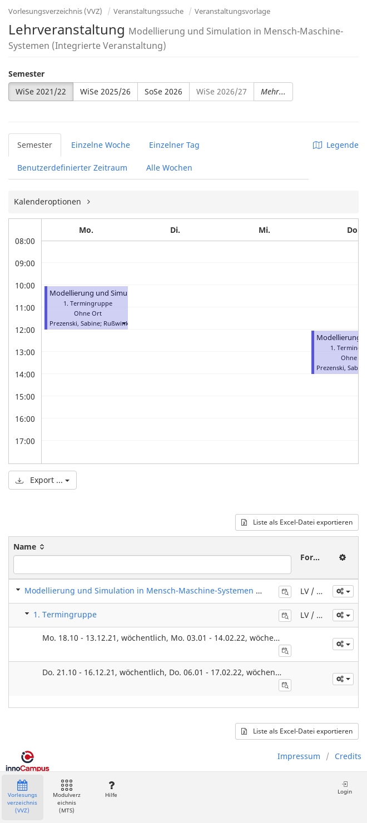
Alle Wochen (169, 167)
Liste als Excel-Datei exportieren (297, 522)
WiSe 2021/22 (41, 91)
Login (345, 787)
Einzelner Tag (174, 144)
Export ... (43, 480)
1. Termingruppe (65, 614)
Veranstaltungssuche (148, 11)
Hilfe (110, 789)
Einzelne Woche (100, 144)
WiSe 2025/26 (105, 91)
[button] (123, 323)
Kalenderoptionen (48, 201)
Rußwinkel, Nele (126, 323)
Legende (336, 144)
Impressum (298, 756)
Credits (348, 756)
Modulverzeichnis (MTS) (67, 797)
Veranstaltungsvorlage (232, 11)
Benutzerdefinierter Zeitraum (72, 167)
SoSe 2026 (163, 91)
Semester (26, 73)
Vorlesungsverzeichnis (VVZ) (55, 11)
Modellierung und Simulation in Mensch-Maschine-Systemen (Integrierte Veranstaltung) (190, 590)
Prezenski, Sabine (74, 323)
